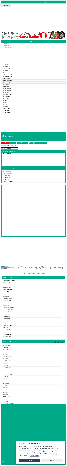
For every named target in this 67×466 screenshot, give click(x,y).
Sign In (45, 142)
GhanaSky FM (5, 70)
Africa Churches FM (8, 181)
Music (26, 142)
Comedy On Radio (7, 334)
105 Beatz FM (6, 363)
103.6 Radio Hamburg (8, 360)
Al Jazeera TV (5, 45)
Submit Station (17, 2)
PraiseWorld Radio (7, 94)
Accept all (29, 460)
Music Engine (44, 2)
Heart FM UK (5, 72)
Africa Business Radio (8, 289)
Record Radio (5, 142)
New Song (51, 2)
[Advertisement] (33, 19)
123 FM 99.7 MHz (7, 367)
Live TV (37, 2)
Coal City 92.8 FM (7, 332)
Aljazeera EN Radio (7, 47)
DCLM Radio (20, 140)
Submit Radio (13, 142)
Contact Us (9, 2)
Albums (31, 142)
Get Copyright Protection (33, 274)
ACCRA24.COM (6, 175)
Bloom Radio (6, 161)
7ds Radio (5, 401)
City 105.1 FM (6, 327)
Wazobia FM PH (6, 125)
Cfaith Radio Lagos (7, 58)
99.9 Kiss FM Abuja (7, 153)
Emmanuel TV (5, 66)
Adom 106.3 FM (6, 177)
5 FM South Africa (7, 396)
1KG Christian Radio (7, 374)
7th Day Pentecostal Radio (9, 403)
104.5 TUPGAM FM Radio (9, 280)
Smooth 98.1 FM (6, 108)
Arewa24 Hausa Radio (8, 157)
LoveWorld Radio (7, 80)
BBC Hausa (13, 140)
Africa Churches (60, 2)
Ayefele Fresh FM (7, 314)
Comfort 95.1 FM (6, 62)
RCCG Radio (5, 98)
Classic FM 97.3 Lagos (8, 164)
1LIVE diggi (5, 376)
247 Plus (5, 385)
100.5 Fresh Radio (7, 356)
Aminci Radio (6, 302)
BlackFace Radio (7, 316)
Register (24, 2)
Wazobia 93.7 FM (6, 120)
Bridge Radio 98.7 (7, 323)
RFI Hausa (5, 100)
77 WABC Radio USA (8, 398)
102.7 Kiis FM (6, 358)
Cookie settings (5, 5)
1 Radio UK (5, 354)
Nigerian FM (5, 92)
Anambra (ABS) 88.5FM (8, 307)
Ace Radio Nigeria (7, 155)
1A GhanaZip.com (7, 171)
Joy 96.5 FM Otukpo (7, 76)
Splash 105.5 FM (6, 112)
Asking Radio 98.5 (7, 159)
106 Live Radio (6, 365)
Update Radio (20, 142)
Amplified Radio (6, 305)
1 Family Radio (6, 347)
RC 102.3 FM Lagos (6, 96)
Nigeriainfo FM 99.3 (7, 90)
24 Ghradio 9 (6, 383)
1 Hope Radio (6, 351)
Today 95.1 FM (5, 116)
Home (3, 2)
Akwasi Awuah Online (8, 294)
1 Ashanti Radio (6, 345)
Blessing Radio (6, 318)
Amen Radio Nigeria (7, 298)
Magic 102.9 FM (6, 82)
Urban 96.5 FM (5, 118)
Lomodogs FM (6, 78)
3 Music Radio (6, 389)
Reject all (52, 460)
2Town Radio (6, 387)
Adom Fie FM (5, 43)
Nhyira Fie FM (5, 86)
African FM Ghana (7, 291)
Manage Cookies (34, 455)
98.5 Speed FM (5, 140)
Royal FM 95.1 (5, 102)
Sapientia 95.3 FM (6, 104)
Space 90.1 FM (5, 110)
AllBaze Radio (6, 296)
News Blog (30, 2)
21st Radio (5, 381)
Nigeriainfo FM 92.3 (7, 88)
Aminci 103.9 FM (7, 300)
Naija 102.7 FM (5, 84)
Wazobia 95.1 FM (44, 140)
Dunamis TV (5, 64)
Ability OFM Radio (7, 173)
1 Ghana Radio (6, 349)
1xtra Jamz (5, 378)
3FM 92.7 (5, 392)
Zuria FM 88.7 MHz (6, 129)
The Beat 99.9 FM (6, 114)
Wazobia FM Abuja (6, 123)
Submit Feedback (38, 142)
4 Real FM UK (6, 394)
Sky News (5, 106)
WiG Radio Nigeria (7, 127)
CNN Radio (5, 60)
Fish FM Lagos (6, 68)
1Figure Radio (6, 372)
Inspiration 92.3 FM (7, 74)
